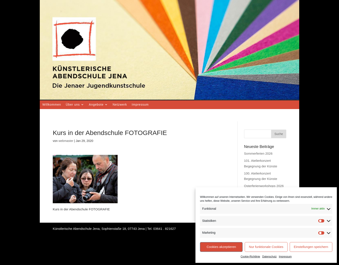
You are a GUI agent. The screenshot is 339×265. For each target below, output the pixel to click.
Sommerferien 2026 (258, 153)
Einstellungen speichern (311, 247)
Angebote (96, 104)
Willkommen (51, 104)
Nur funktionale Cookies (266, 247)
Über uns (73, 104)
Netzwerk (120, 104)
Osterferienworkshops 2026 (264, 186)
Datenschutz (269, 256)
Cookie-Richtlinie (250, 256)
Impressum (285, 256)
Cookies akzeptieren (221, 247)
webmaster (65, 141)
